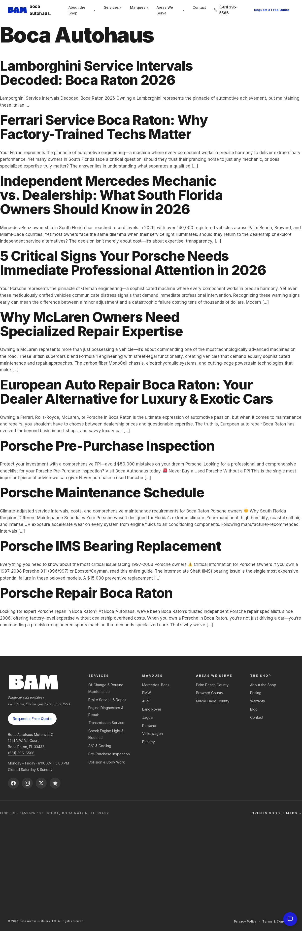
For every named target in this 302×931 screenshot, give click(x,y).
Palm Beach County (212, 685)
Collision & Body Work (106, 762)
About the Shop (81, 10)
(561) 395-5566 (21, 753)
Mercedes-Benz (155, 685)
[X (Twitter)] (41, 783)
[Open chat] (290, 919)
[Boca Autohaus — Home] (34, 10)
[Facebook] (13, 783)
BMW (146, 693)
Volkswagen (152, 733)
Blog (254, 709)
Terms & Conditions (278, 921)
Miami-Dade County (212, 701)
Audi (145, 701)
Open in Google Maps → (277, 813)
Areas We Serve (170, 10)
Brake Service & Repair (107, 700)
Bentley (148, 742)
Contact (199, 7)
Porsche (149, 725)
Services (112, 7)
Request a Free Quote (271, 10)
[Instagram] (27, 783)
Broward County (209, 693)
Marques (139, 7)
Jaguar (148, 717)
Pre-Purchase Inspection (109, 754)
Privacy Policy (245, 921)
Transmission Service (106, 722)
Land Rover (151, 709)
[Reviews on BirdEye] (55, 783)
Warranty (257, 701)
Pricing (255, 693)
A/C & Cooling (99, 746)
